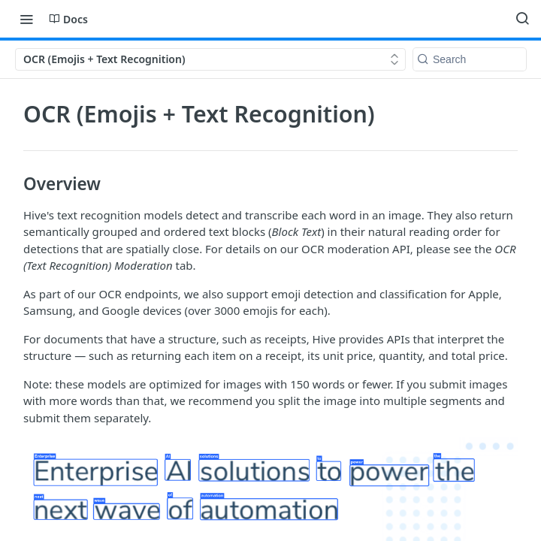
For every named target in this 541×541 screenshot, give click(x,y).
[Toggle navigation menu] (26, 19)
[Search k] (469, 59)
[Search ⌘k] (522, 19)
